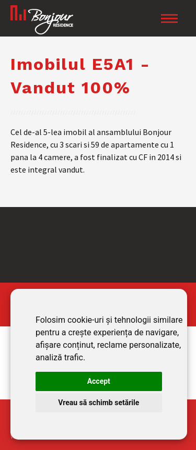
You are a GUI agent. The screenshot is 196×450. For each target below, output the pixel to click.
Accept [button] (98, 381)
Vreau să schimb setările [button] (98, 402)
